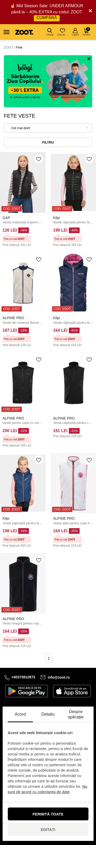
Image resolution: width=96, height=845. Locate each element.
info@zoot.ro (59, 677)
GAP (6, 218)
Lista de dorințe (63, 32)
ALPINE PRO (13, 318)
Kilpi (56, 218)
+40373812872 (23, 677)
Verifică (86, 31)
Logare (75, 32)
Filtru (48, 142)
